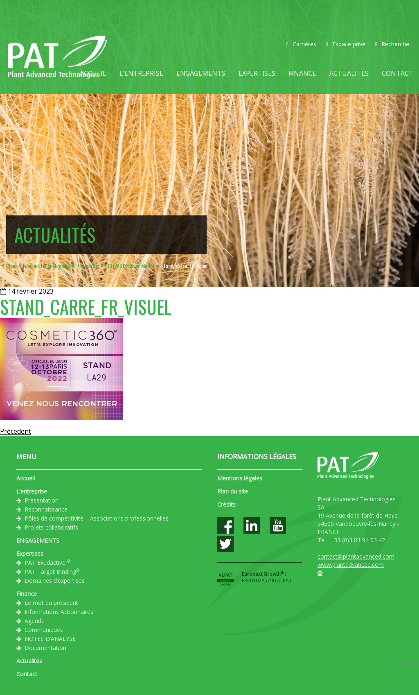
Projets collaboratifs (51, 527)
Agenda (35, 621)
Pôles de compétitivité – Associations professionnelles (97, 518)
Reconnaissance (46, 509)
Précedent (15, 431)
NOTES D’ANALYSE (50, 639)
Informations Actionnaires (59, 612)
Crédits (226, 504)
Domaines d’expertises (55, 580)
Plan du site (232, 491)
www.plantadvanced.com (351, 564)
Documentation (45, 648)
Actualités (349, 73)
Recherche (392, 44)
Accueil (93, 73)
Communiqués (44, 630)
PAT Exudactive (47, 562)
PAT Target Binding (52, 571)
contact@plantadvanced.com (356, 556)
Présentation (42, 500)
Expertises (257, 73)
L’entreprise (141, 73)
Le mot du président (51, 603)
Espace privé (345, 44)
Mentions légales (239, 478)
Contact (397, 73)
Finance (302, 73)
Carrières (301, 44)
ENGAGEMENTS (200, 73)
